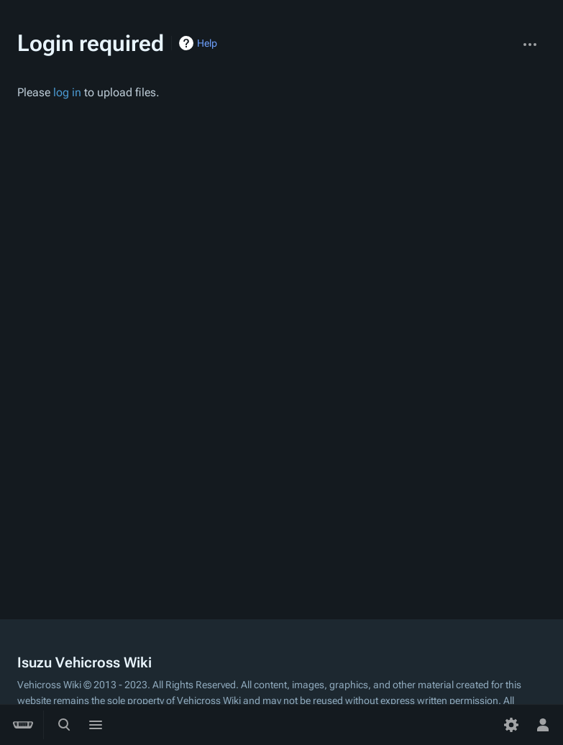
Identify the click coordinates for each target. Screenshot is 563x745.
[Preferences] (511, 725)
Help (207, 43)
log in (67, 92)
